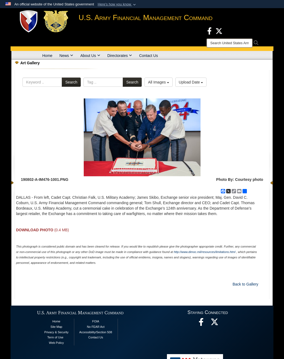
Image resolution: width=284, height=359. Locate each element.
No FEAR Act (96, 326)
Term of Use (55, 337)
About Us (90, 55)
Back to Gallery (245, 284)
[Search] (229, 43)
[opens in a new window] (214, 323)
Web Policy (56, 342)
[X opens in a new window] (218, 30)
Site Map (56, 326)
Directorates (119, 55)
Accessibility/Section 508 (95, 332)
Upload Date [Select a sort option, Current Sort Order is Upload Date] (191, 82)
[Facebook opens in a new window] (209, 30)
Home (47, 55)
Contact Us (148, 55)
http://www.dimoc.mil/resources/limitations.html (204, 252)
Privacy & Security (56, 332)
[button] (117, 4)
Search (71, 82)
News (66, 55)
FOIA (95, 321)
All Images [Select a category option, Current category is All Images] (158, 82)
